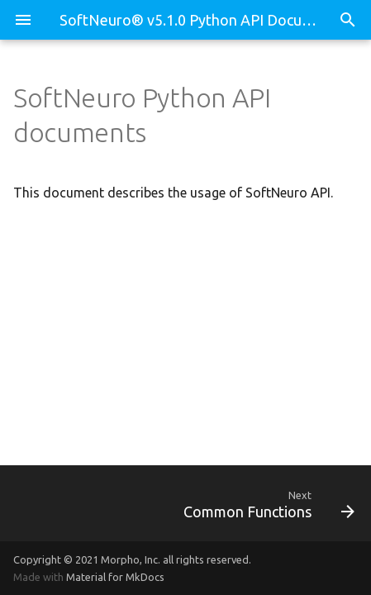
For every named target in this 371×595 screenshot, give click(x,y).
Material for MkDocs (115, 577)
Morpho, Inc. (130, 559)
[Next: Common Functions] (231, 503)
